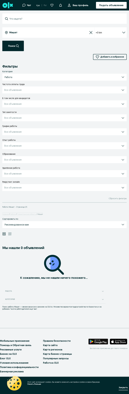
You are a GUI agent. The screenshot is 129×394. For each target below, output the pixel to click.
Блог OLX (5, 358)
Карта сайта (50, 345)
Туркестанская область (26, 214)
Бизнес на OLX (8, 353)
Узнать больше (34, 384)
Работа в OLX (51, 362)
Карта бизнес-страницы (57, 353)
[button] (60, 4)
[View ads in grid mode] (10, 234)
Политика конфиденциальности (19, 367)
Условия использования (14, 362)
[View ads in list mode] (4, 234)
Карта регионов (52, 349)
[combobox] (66, 19)
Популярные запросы (56, 358)
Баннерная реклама (12, 371)
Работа (13, 214)
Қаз (38, 5)
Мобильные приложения (14, 340)
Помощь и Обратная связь (15, 345)
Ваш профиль (79, 5)
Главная (5, 214)
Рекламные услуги (11, 349)
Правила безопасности (57, 340)
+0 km (111, 32)
